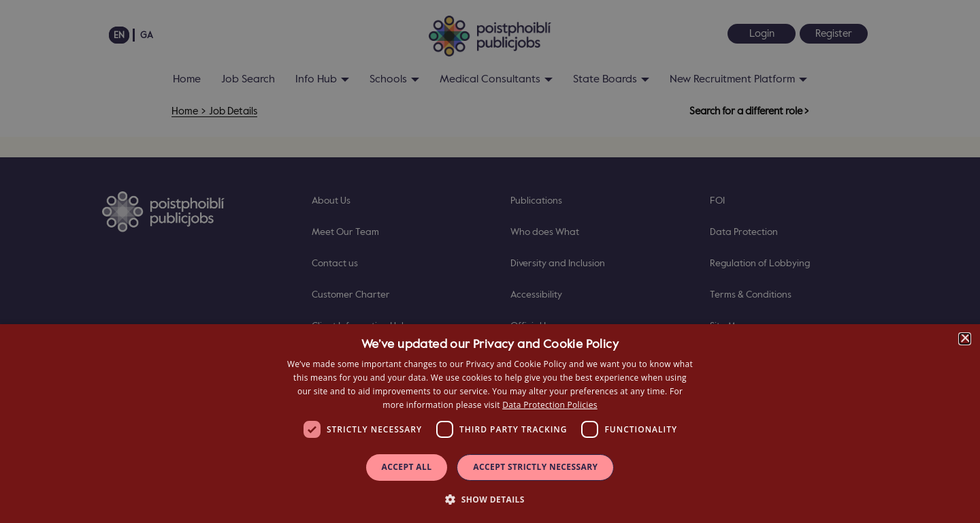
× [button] (965, 339)
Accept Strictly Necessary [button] (535, 467)
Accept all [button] (407, 467)
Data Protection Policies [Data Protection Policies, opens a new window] (549, 405)
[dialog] (490, 423)
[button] (490, 499)
